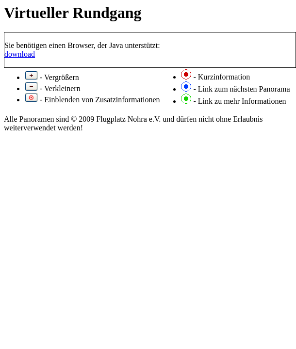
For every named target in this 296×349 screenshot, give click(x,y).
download (19, 54)
